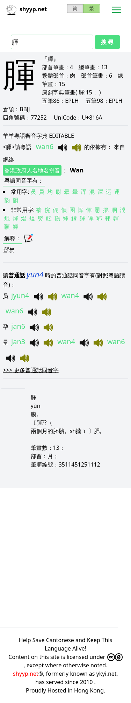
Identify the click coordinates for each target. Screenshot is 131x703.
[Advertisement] (65, 556)
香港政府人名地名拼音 (32, 170)
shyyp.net (25, 673)
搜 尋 (107, 42)
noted (98, 665)
